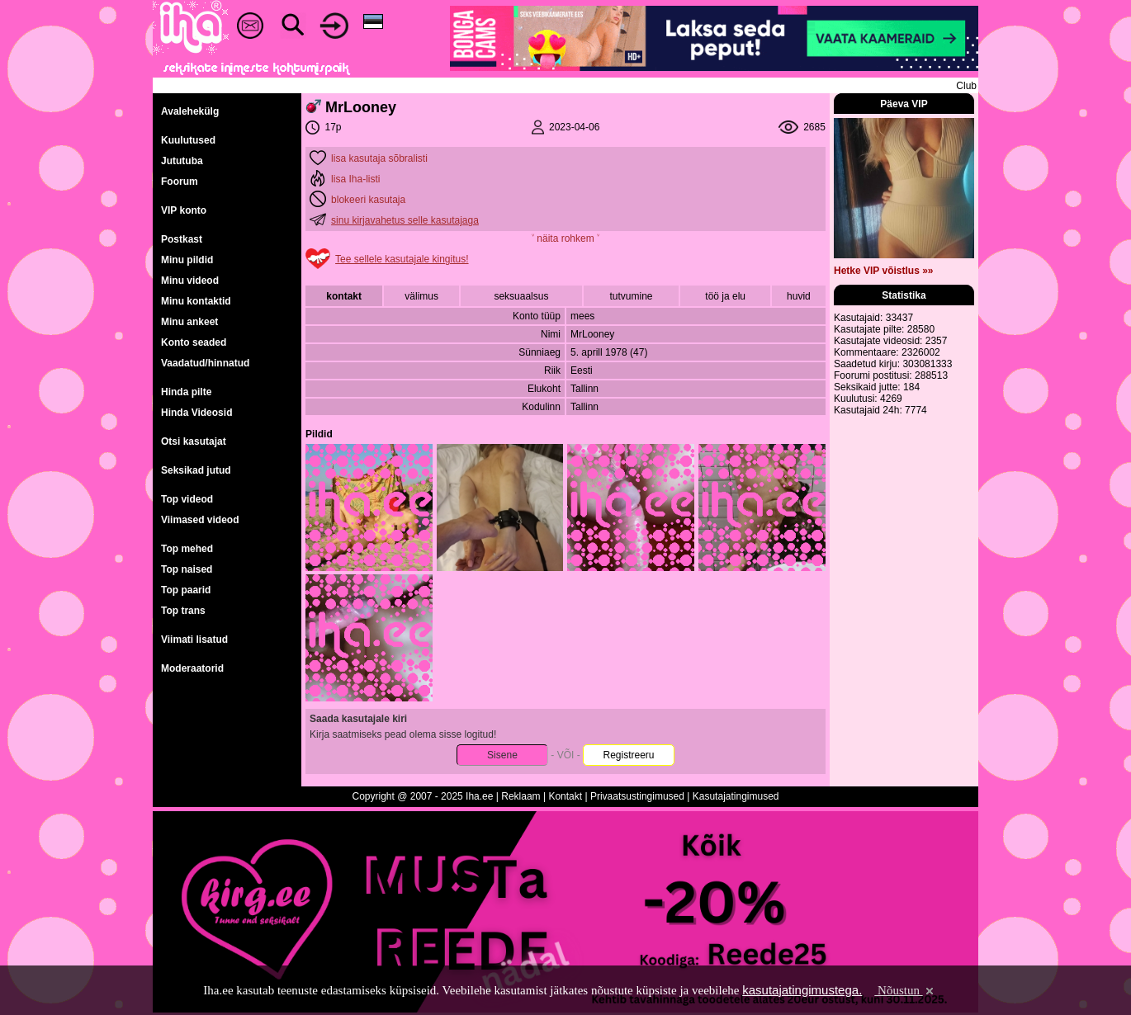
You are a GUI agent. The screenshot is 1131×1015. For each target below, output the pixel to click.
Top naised (186, 569)
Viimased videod (200, 520)
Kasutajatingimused (736, 796)
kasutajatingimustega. (802, 990)
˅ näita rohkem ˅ (565, 238)
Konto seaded (193, 342)
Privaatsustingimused (637, 796)
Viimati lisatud (194, 639)
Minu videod (190, 280)
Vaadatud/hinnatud (205, 363)
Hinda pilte (186, 392)
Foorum (179, 181)
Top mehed (187, 549)
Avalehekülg (190, 111)
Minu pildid (187, 260)
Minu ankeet (189, 322)
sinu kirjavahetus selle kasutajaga (405, 220)
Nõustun (904, 990)
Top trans (183, 610)
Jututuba (182, 161)
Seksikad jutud (196, 470)
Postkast (181, 239)
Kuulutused (188, 140)
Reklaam (520, 796)
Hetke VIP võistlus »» (884, 270)
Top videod (187, 499)
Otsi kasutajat (193, 441)
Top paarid (186, 590)
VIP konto (183, 210)
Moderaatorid (192, 668)
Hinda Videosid (196, 412)
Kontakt (565, 796)
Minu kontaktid (196, 301)
